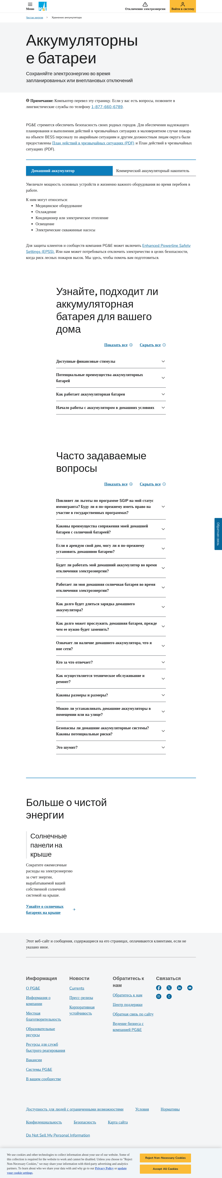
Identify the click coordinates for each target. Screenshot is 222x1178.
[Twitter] (169, 988)
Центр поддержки (127, 1004)
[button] (30, 6)
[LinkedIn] (179, 988)
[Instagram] (158, 996)
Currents (76, 988)
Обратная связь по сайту (133, 1014)
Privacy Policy (104, 1170)
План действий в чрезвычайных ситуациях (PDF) (93, 143)
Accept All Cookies (165, 1171)
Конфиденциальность (44, 1122)
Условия (142, 1109)
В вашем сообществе (43, 1079)
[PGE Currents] (169, 996)
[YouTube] (190, 988)
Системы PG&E (39, 1069)
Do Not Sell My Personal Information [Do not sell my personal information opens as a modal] (58, 1135)
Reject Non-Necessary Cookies (165, 1159)
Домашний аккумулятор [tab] (53, 170)
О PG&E (33, 988)
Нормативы (170, 1109)
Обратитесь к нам (127, 995)
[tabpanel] (111, 474)
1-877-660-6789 (107, 106)
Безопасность (85, 1122)
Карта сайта (118, 1122)
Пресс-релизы (81, 997)
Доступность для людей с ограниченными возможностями (75, 1109)
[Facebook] (158, 988)
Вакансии (34, 1060)
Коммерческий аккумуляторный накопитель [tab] (152, 170)
